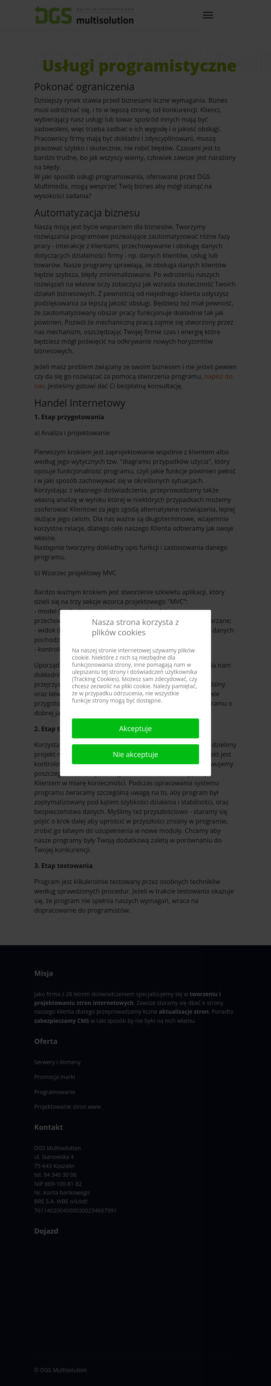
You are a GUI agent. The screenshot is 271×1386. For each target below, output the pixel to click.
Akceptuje (135, 728)
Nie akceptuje (135, 754)
